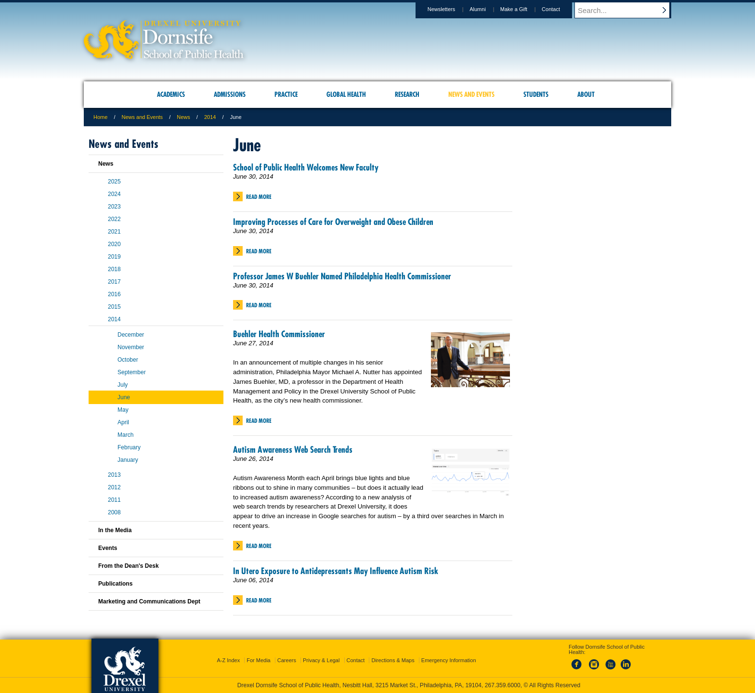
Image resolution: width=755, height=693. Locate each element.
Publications (115, 583)
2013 (114, 474)
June (123, 397)
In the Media (114, 530)
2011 (114, 500)
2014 (210, 117)
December (130, 334)
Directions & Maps (392, 660)
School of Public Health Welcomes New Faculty (305, 167)
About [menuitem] (586, 94)
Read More (259, 196)
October (127, 359)
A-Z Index (228, 660)
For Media (259, 660)
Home (100, 117)
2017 (114, 281)
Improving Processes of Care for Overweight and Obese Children (333, 221)
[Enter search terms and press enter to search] (627, 10)
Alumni (487, 9)
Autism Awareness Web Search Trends (292, 449)
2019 (114, 256)
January (127, 460)
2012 (114, 487)
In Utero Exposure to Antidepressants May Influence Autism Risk (335, 570)
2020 (114, 244)
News (183, 117)
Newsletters (450, 9)
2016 (114, 294)
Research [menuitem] (407, 94)
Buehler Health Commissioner (279, 334)
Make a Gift (522, 9)
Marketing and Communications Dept (149, 601)
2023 (114, 206)
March (125, 434)
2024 (114, 194)
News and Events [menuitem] (471, 94)
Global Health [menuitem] (346, 94)
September (131, 372)
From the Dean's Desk (128, 565)
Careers (286, 660)
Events (107, 548)
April (123, 422)
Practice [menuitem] (286, 94)
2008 (114, 512)
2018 (114, 269)
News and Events (142, 117)
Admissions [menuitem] (230, 94)
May (123, 409)
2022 (114, 219)
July (122, 384)
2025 (114, 181)
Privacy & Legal (321, 660)
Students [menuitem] (535, 94)
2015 (114, 306)
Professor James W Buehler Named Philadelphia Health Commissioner (342, 276)
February (129, 447)
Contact (560, 9)
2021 (114, 231)
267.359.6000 (503, 685)
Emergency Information (448, 660)
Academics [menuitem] (171, 94)
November (130, 347)
